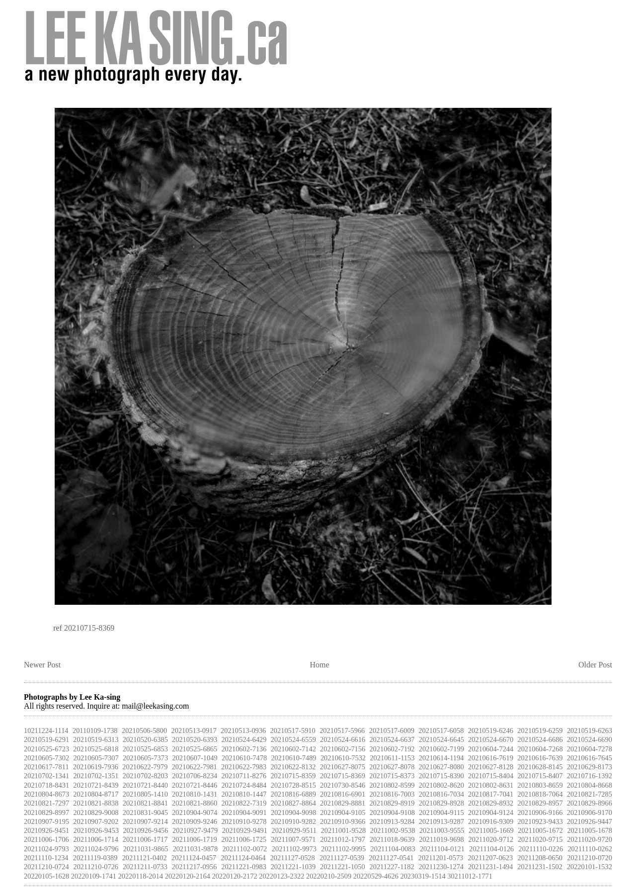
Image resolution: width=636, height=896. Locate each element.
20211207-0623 (490, 858)
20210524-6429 (243, 739)
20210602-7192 (391, 749)
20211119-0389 (95, 858)
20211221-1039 (293, 867)
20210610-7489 (293, 758)
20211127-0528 (292, 858)
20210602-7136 (243, 749)
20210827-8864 (293, 803)
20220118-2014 (140, 876)
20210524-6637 (391, 739)
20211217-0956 (194, 867)
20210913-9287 (441, 821)
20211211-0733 (145, 867)
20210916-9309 (490, 821)
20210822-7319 (243, 803)
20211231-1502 (539, 867)
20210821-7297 (46, 803)
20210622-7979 (144, 767)
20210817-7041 (490, 794)
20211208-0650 (539, 858)
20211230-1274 (441, 867)
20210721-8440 (145, 785)
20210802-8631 (490, 785)
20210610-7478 (244, 758)
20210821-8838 (95, 803)
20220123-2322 (281, 876)
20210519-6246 (490, 730)
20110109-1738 (95, 730)
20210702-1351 (95, 776)
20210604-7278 (589, 749)
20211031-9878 (195, 849)
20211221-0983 (243, 867)
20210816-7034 (441, 794)
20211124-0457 (193, 858)
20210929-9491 (244, 830)
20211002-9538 (392, 830)
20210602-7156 (342, 749)
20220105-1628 (46, 876)
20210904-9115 (441, 812)
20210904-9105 (342, 812)
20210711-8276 (244, 776)
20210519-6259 (539, 730)
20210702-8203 (145, 776)
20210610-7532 (343, 758)
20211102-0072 (245, 849)
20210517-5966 (342, 730)
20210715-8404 (490, 776)
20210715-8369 (89, 628)
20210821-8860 (194, 803)
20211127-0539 (341, 858)
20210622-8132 (293, 767)
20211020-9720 (589, 839)
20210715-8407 (539, 776)
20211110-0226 (541, 849)
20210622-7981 (194, 767)
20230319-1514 (422, 876)
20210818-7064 (539, 794)
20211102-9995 (343, 849)
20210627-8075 (342, 767)
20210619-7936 (95, 767)
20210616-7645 (589, 758)
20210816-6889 (293, 794)
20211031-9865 (145, 849)
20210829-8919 (391, 803)
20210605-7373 (145, 758)
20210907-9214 (145, 821)
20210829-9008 (95, 812)
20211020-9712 (491, 839)
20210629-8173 (589, 767)
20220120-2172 (234, 876)
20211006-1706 (46, 839)
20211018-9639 (392, 839)
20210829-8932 (490, 803)
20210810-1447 (243, 794)
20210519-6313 (95, 739)
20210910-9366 (342, 821)
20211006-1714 (95, 839)
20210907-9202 (95, 821)
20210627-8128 (490, 767)
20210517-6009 (391, 730)
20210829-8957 (539, 803)
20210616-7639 (539, 758)
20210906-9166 (539, 812)
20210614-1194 (441, 758)
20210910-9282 (293, 821)
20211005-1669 (491, 830)
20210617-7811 (46, 767)
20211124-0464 (243, 858)
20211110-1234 (46, 858)
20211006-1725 (244, 839)
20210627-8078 (391, 767)
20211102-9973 (294, 849)
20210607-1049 (194, 758)
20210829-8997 (46, 812)
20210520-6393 (194, 739)
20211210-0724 (46, 867)
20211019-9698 (441, 839)
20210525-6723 (46, 749)
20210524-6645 (441, 739)
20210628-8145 (539, 767)
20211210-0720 (589, 858)
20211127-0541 (391, 858)
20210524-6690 (589, 739)
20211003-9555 (442, 830)
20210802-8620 (441, 785)
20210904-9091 (244, 812)
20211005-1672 (540, 830)
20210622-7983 (243, 767)
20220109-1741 (93, 876)
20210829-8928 (441, 803)
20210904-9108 (392, 812)
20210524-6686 (539, 739)
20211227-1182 (392, 867)
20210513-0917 (194, 730)
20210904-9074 (194, 812)
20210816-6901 (342, 794)
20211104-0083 (393, 849)
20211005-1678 (589, 830)
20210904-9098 (293, 812)
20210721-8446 (194, 785)
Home (319, 664)
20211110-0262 (589, 849)
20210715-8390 (441, 776)
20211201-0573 (441, 858)
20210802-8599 (391, 785)
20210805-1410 (145, 794)
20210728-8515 (293, 785)
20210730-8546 (342, 785)
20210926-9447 (589, 821)
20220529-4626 (375, 876)
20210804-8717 (95, 794)
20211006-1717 (145, 839)
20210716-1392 (589, 776)
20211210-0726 (95, 867)
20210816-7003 (391, 794)
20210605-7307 (95, 758)
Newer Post (42, 664)
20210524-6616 (342, 739)
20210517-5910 (293, 730)
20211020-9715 (540, 839)
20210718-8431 (46, 785)
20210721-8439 (95, 785)
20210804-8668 (589, 785)
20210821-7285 (589, 794)
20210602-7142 (293, 749)
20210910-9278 (243, 821)
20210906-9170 (589, 812)
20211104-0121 (442, 849)
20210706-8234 (194, 776)
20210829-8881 (342, 803)
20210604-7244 (490, 749)
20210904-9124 (490, 812)
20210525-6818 (95, 749)
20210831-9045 (145, 812)
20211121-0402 (144, 858)
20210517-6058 (441, 730)
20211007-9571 (293, 839)
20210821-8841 (145, 803)
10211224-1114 (46, 730)
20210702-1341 (46, 776)
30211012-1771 (469, 876)
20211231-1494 (490, 867)
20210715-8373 (391, 776)
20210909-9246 (194, 821)
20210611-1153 (392, 758)
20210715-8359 (293, 776)
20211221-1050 (342, 867)
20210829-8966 (589, 803)
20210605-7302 (46, 758)
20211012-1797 (342, 839)
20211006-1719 (194, 839)
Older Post (595, 664)
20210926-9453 (96, 830)
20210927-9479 (195, 830)
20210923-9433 (539, 821)
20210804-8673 (46, 794)
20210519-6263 (589, 730)
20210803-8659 (539, 785)
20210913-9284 (391, 821)
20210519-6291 (46, 739)
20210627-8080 (441, 767)
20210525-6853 (145, 749)
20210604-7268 (539, 749)
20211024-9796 (96, 849)
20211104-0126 (491, 849)
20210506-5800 (144, 730)
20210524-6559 (293, 739)
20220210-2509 (328, 876)
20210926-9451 (46, 830)
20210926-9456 (145, 830)
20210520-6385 (145, 739)
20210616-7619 (490, 758)
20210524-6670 (490, 739)
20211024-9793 (46, 849)
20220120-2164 (187, 876)
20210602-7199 (441, 749)
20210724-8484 (243, 785)
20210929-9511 (294, 830)
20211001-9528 (343, 830)
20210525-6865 (194, 749)
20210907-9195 (46, 821)
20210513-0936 (243, 730)
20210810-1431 (194, 794)
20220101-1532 (589, 867)
